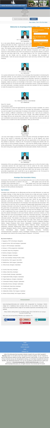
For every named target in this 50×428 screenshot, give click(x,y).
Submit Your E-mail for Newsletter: (38, 30)
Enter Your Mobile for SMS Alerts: (39, 37)
